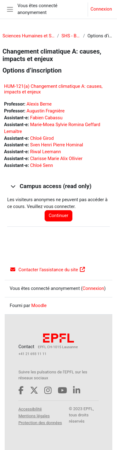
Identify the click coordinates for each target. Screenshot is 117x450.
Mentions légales (34, 416)
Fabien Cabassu (46, 118)
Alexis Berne (39, 104)
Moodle (38, 305)
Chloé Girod (42, 138)
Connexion (101, 9)
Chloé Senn (41, 165)
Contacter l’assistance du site (47, 269)
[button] (12, 186)
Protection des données (40, 422)
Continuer (58, 215)
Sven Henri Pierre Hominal (56, 145)
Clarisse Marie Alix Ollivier (56, 158)
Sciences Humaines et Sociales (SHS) (28, 36)
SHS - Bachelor (70, 36)
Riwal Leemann (45, 151)
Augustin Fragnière (46, 111)
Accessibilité (30, 409)
